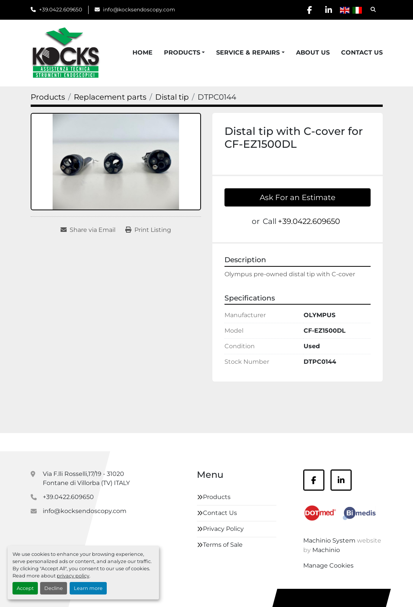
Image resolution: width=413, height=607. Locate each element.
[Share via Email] (88, 230)
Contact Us (362, 52)
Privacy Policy (223, 528)
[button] (184, 52)
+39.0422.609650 (60, 9)
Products (182, 52)
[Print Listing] (148, 230)
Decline (53, 588)
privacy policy (73, 576)
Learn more (88, 588)
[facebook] (309, 9)
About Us (313, 52)
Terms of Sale (223, 544)
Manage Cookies (328, 565)
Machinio (326, 550)
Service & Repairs (248, 52)
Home (142, 52)
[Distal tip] (172, 97)
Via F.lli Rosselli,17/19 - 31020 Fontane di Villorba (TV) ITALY (86, 478)
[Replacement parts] (110, 97)
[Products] (48, 97)
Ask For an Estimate (297, 197)
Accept (25, 588)
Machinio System (329, 540)
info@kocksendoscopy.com (139, 9)
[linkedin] (328, 9)
